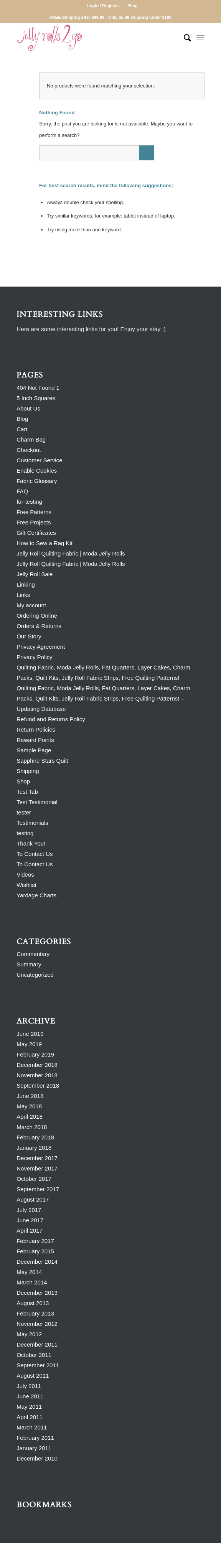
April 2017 (29, 1230)
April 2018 (29, 1116)
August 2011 (32, 1375)
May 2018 (29, 1106)
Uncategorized (35, 974)
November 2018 (37, 1075)
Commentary (32, 954)
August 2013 (32, 1303)
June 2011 (29, 1396)
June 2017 (29, 1220)
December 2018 (37, 1065)
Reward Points (35, 740)
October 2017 (33, 1178)
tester (23, 812)
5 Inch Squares (35, 398)
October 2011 (33, 1355)
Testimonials (32, 822)
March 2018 (31, 1127)
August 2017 (32, 1199)
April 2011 (29, 1417)
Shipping (27, 771)
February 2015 (35, 1251)
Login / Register (103, 5)
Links (23, 595)
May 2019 (29, 1044)
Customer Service (39, 460)
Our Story (28, 636)
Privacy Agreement (40, 646)
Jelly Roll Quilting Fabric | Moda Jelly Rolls (70, 553)
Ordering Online (36, 615)
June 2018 (29, 1096)
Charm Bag (31, 439)
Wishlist (26, 885)
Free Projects (33, 522)
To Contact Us (34, 854)
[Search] (183, 38)
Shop (23, 781)
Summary (28, 964)
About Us (28, 408)
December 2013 (37, 1292)
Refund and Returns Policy (50, 719)
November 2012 (37, 1323)
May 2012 (29, 1334)
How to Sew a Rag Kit (44, 543)
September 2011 (37, 1365)
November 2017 (37, 1168)
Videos (25, 874)
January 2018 (33, 1147)
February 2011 (35, 1437)
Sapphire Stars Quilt (42, 760)
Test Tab (27, 791)
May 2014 (29, 1272)
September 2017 (37, 1189)
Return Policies (35, 729)
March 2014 (31, 1282)
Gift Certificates (36, 532)
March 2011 (31, 1427)
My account (31, 605)
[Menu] (200, 38)
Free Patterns (33, 512)
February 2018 (35, 1137)
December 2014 (37, 1261)
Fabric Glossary (36, 481)
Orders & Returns (38, 626)
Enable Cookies (36, 470)
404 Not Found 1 (37, 387)
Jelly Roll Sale (34, 574)
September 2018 (37, 1085)
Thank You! (30, 843)
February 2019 (35, 1054)
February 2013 (35, 1313)
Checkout (28, 450)
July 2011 (28, 1386)
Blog (132, 5)
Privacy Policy (34, 657)
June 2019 (29, 1033)
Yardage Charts (36, 895)
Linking (25, 584)
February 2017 (35, 1241)
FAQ (22, 491)
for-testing (29, 501)
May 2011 (29, 1406)
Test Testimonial (36, 802)
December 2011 (37, 1344)
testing (24, 833)
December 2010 (37, 1458)
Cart (21, 429)
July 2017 (28, 1210)
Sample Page (33, 750)
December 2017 (37, 1158)
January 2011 (33, 1448)
